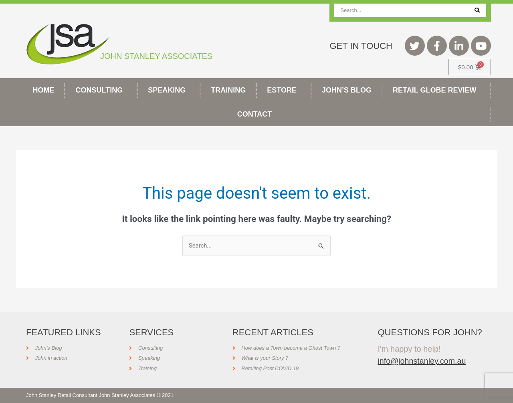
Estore (284, 90)
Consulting (101, 90)
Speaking (169, 90)
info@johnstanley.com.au (422, 361)
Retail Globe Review (436, 90)
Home (44, 90)
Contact (256, 114)
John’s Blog (347, 90)
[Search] (477, 10)
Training (228, 90)
